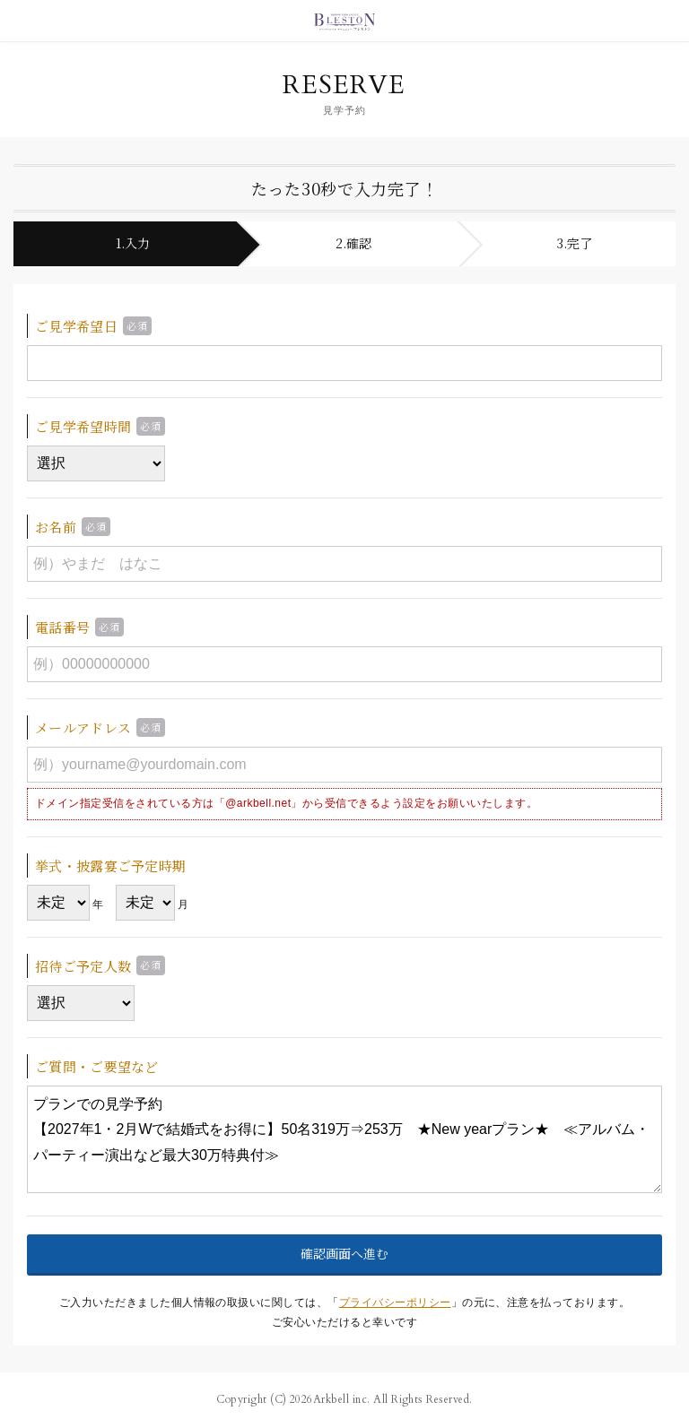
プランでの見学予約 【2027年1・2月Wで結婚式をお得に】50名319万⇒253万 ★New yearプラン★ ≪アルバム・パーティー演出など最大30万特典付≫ (344, 1139)
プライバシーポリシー (395, 1302)
